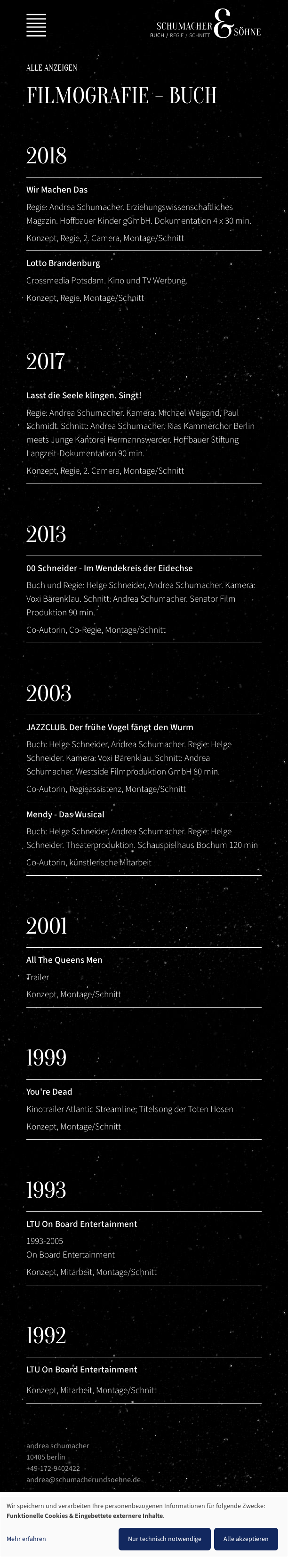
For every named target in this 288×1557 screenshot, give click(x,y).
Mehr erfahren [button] (26, 1539)
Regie (177, 36)
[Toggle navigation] (34, 23)
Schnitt (199, 36)
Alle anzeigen (52, 68)
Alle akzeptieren (246, 1539)
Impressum (48, 1495)
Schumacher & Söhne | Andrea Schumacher (209, 23)
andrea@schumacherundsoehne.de (83, 1480)
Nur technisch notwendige (164, 1539)
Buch (157, 36)
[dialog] (144, 1527)
